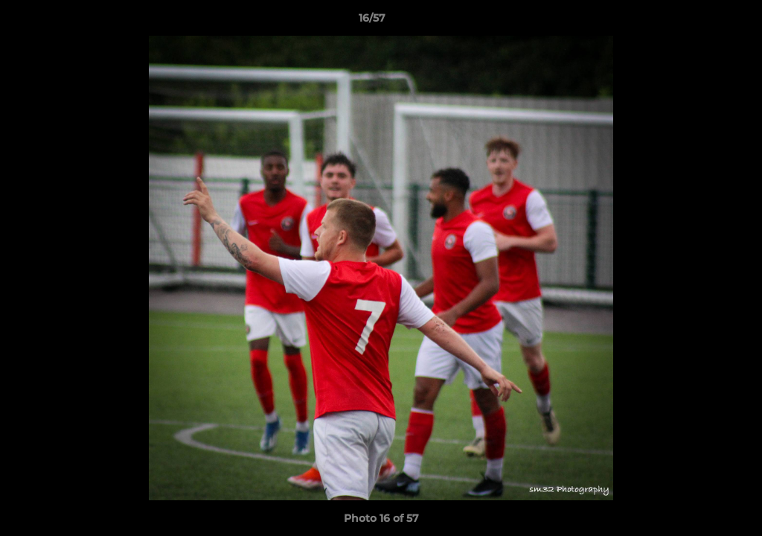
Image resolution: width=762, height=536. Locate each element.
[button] (699, 21)
